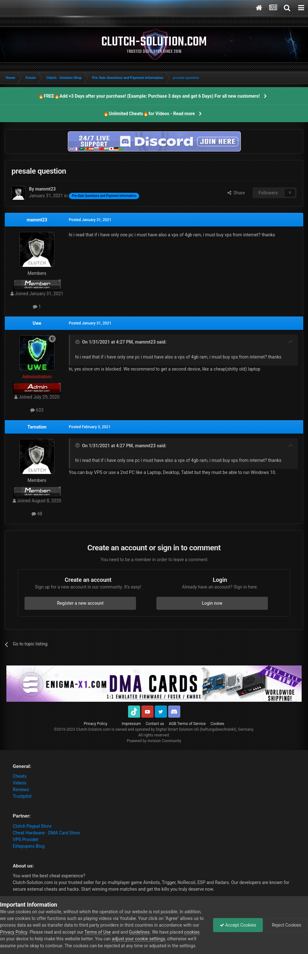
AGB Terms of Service (187, 723)
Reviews (21, 789)
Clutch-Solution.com (93, 729)
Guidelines (139, 932)
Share (236, 192)
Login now (212, 603)
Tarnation (37, 426)
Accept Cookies (238, 925)
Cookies (217, 723)
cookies (191, 932)
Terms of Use (97, 932)
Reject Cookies (286, 925)
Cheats (20, 776)
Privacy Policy (95, 723)
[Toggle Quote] (78, 342)
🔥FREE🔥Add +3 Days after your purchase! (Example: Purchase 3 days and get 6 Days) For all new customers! (149, 96)
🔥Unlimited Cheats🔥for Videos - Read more (149, 113)
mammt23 (37, 219)
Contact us (155, 723)
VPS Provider (26, 839)
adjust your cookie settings (138, 938)
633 (36, 410)
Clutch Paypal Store (32, 826)
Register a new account (80, 603)
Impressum (131, 723)
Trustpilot (22, 796)
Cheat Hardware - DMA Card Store (46, 832)
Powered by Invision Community (154, 741)
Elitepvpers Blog (29, 846)
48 (37, 513)
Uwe (36, 323)
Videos (19, 782)
